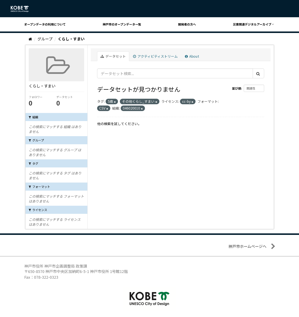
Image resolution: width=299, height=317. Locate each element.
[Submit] (258, 73)
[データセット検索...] (175, 73)
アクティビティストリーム (155, 56)
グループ (44, 38)
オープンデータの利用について (45, 24)
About (192, 56)
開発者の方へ (187, 24)
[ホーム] (30, 38)
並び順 (236, 88)
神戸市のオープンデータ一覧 (122, 24)
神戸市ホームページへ (247, 246)
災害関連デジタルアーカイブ (252, 24)
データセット (113, 56)
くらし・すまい (71, 38)
